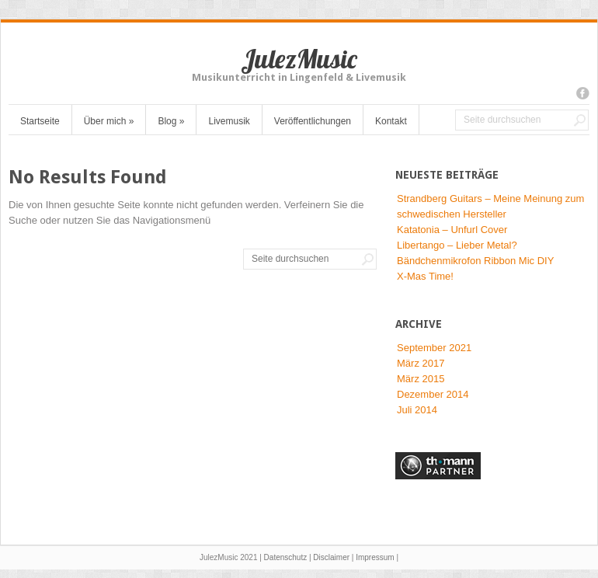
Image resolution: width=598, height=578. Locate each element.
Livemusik (228, 121)
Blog (171, 121)
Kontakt (391, 121)
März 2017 (420, 363)
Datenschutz (286, 557)
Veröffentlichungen (312, 121)
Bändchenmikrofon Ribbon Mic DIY (475, 260)
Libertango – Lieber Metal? (457, 245)
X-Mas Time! (425, 276)
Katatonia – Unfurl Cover (452, 229)
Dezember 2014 (433, 394)
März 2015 (420, 379)
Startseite (40, 121)
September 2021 (434, 347)
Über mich (109, 121)
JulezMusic (299, 58)
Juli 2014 (417, 410)
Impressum (375, 557)
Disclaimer (331, 557)
